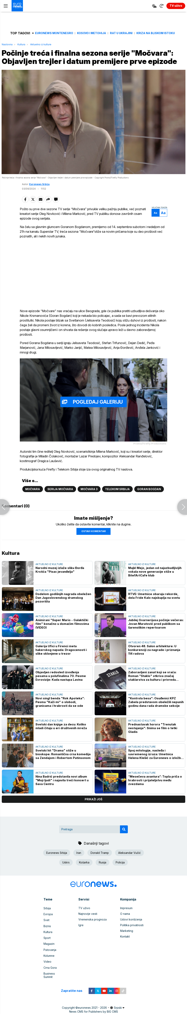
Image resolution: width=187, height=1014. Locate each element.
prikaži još (93, 806)
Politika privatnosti (131, 931)
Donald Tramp (100, 859)
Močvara (32, 495)
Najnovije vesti (87, 920)
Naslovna (7, 44)
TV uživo (84, 914)
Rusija (102, 868)
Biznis (47, 931)
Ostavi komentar (93, 537)
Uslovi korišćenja (131, 926)
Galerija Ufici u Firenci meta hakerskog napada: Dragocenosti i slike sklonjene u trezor (61, 656)
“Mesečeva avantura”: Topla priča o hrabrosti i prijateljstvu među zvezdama (155, 786)
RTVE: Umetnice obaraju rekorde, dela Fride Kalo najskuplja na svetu (154, 602)
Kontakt (125, 943)
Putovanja (50, 954)
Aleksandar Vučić (129, 859)
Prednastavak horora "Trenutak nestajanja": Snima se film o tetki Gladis (152, 734)
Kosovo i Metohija (91, 33)
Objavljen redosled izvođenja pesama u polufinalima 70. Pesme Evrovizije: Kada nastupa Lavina (60, 682)
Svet (46, 926)
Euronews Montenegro (54, 33)
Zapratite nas (74, 991)
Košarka (84, 868)
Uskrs (66, 868)
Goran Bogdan (149, 495)
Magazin (49, 948)
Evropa (48, 920)
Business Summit (54, 977)
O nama (125, 920)
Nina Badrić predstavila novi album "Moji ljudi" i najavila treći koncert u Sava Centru (62, 786)
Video (47, 965)
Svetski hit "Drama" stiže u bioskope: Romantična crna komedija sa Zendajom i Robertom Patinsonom (63, 760)
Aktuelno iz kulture (40, 44)
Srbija (47, 914)
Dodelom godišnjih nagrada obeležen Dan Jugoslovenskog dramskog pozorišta (63, 604)
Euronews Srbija (39, 193)
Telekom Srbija (117, 495)
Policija (120, 868)
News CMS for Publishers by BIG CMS (93, 1011)
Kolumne (49, 960)
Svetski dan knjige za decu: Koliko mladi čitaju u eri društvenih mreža (61, 732)
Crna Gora (50, 971)
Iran (78, 859)
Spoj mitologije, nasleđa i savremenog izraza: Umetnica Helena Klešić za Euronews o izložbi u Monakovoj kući (155, 760)
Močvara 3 (89, 495)
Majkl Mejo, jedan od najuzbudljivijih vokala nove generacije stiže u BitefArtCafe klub (155, 578)
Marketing (126, 937)
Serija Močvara (60, 495)
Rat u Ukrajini (121, 33)
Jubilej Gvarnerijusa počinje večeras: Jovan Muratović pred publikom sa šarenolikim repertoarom (156, 630)
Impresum (126, 914)
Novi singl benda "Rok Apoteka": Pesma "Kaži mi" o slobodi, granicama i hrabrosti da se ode (60, 708)
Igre (81, 931)
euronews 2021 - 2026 (92, 1007)
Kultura (21, 44)
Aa (153, 221)
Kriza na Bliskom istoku (155, 33)
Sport (47, 943)
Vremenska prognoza (92, 926)
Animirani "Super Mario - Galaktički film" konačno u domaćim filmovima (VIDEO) (62, 630)
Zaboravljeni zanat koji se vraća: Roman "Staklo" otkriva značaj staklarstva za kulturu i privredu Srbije (152, 682)
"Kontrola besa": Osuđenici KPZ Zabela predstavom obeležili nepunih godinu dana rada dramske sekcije (156, 708)
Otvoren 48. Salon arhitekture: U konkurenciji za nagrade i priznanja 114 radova (154, 656)
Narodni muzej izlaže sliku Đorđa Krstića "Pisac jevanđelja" (59, 576)
